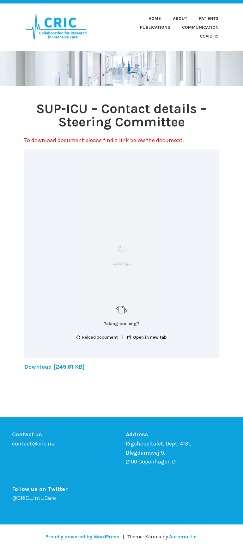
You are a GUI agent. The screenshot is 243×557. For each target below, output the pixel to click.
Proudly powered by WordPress (82, 537)
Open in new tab (147, 337)
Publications (155, 27)
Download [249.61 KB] (54, 366)
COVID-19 (209, 36)
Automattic (183, 537)
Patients (209, 18)
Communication (200, 27)
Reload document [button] (97, 337)
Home (155, 18)
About (180, 18)
